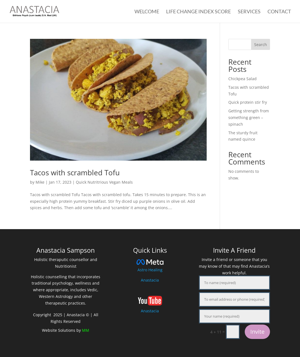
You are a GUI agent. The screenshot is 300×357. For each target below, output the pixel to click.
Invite (257, 331)
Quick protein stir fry (247, 102)
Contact (279, 11)
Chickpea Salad (242, 78)
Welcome (146, 11)
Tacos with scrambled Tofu (75, 173)
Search (260, 44)
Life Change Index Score (198, 11)
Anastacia (150, 280)
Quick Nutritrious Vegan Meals (104, 182)
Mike (40, 182)
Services (249, 11)
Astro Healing (150, 269)
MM (85, 330)
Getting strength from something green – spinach (248, 117)
